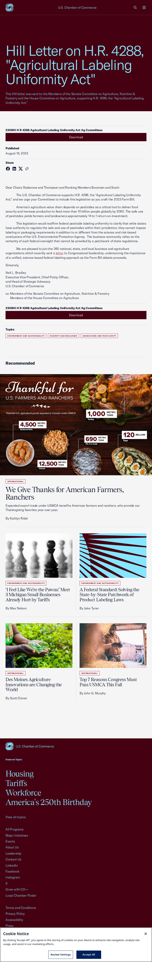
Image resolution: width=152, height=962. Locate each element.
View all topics (16, 817)
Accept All (89, 954)
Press (9, 926)
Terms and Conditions (21, 908)
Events (10, 841)
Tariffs (16, 783)
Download (76, 137)
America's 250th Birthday (49, 802)
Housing (19, 773)
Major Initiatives (17, 835)
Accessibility (14, 920)
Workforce (23, 792)
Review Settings (61, 954)
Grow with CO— (17, 889)
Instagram (13, 877)
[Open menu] (144, 7)
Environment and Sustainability (26, 336)
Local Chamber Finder (21, 895)
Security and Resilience (63, 336)
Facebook (12, 871)
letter (60, 253)
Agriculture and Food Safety (99, 336)
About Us (12, 847)
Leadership (13, 853)
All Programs (15, 829)
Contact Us (13, 859)
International (15, 481)
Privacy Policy (15, 914)
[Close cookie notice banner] (145, 933)
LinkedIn (12, 865)
